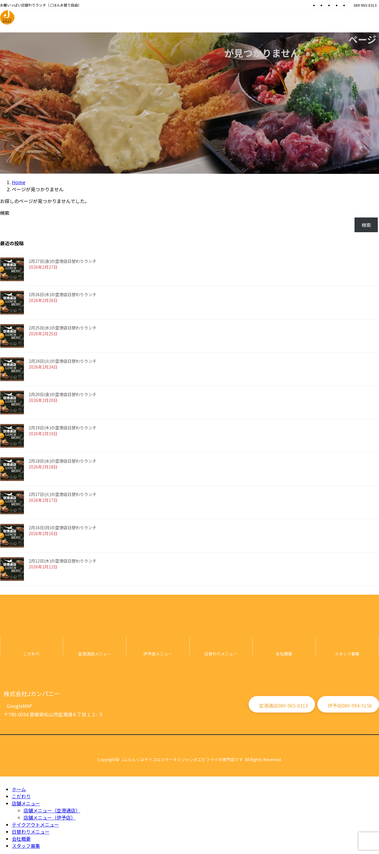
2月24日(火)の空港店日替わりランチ (62, 361)
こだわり (21, 796)
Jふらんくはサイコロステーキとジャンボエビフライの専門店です (182, 759)
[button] (19, 703)
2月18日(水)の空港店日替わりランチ (62, 461)
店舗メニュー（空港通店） (52, 810)
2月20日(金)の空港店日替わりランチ (62, 394)
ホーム (19, 789)
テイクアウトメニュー (35, 824)
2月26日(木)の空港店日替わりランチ (62, 294)
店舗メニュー (26, 803)
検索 (4, 212)
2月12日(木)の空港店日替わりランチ (62, 561)
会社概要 (21, 838)
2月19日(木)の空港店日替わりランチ (62, 428)
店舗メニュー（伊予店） (50, 817)
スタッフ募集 (26, 845)
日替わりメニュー (31, 831)
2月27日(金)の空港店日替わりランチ (62, 261)
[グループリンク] (31, 647)
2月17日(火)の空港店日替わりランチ (62, 494)
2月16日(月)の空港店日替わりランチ (62, 527)
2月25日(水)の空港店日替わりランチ (62, 328)
